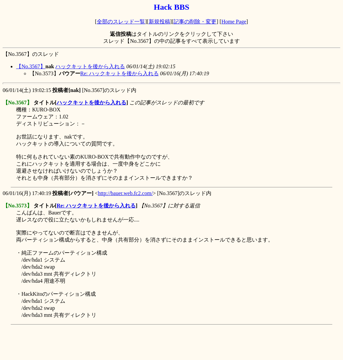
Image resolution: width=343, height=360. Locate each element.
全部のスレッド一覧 (121, 21)
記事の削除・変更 (195, 21)
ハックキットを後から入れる (90, 66)
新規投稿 (159, 21)
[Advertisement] (125, 342)
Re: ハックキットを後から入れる (119, 73)
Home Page (233, 21)
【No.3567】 (31, 66)
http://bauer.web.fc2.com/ (125, 193)
